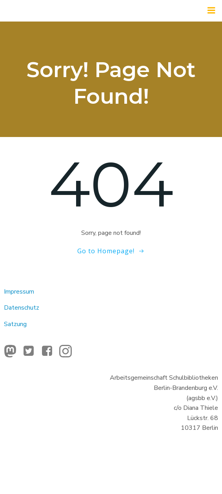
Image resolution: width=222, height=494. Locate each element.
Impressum (19, 291)
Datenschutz (21, 307)
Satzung (15, 324)
